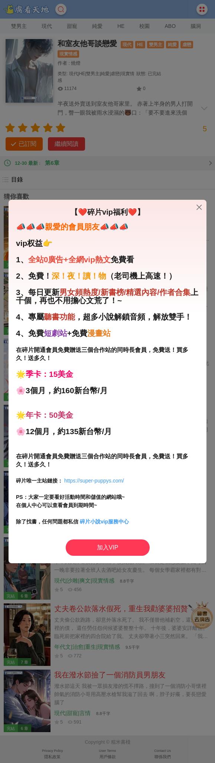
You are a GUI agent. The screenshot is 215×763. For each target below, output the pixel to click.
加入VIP (107, 547)
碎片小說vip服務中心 (104, 522)
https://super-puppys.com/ (94, 481)
